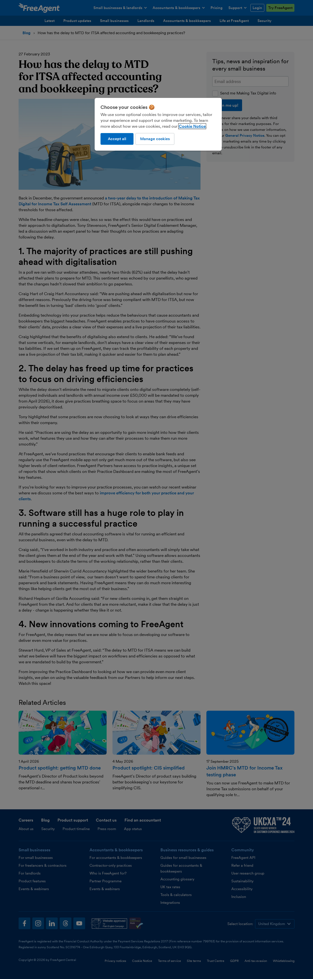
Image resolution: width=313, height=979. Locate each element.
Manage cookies (155, 138)
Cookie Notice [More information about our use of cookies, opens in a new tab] (192, 126)
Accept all (117, 138)
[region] (158, 124)
